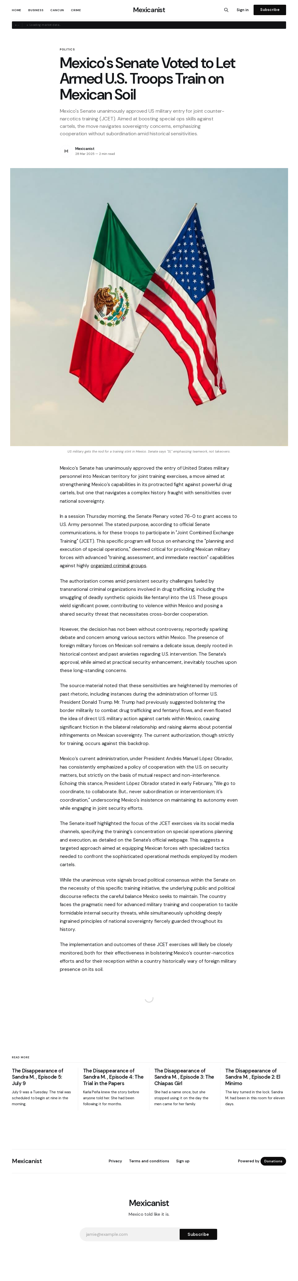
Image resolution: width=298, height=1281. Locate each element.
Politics (67, 49)
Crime (76, 10)
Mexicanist (149, 9)
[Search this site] (226, 10)
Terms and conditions (149, 1161)
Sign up (183, 1161)
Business (35, 10)
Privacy (115, 1161)
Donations (273, 1161)
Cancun (57, 10)
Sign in (243, 9)
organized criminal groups (118, 566)
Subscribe (269, 9)
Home (16, 10)
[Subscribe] (198, 1234)
